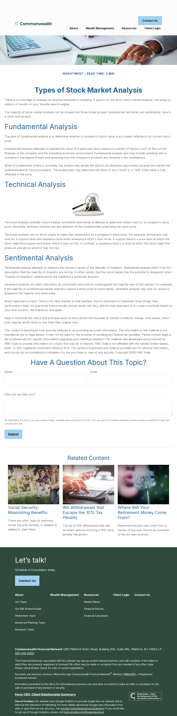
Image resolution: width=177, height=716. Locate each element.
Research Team (24, 617)
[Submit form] (13, 422)
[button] (73, 16)
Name (8, 359)
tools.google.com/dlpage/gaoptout (84, 700)
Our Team (21, 589)
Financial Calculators (96, 603)
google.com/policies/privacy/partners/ (82, 696)
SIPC (133, 662)
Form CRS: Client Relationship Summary (45, 682)
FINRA (126, 662)
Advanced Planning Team (30, 610)
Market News (92, 589)
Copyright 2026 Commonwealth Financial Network (75, 709)
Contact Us (27, 568)
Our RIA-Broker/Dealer (28, 596)
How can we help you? (19, 382)
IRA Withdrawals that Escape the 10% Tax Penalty (83, 500)
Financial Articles (94, 596)
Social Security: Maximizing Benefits (27, 498)
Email (93, 359)
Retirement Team (25, 603)
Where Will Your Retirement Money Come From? (142, 500)
